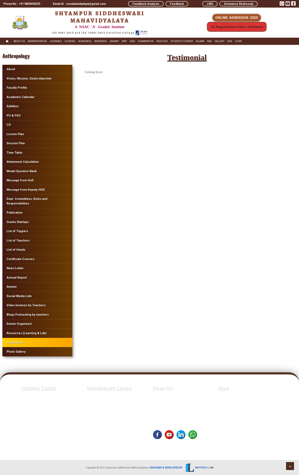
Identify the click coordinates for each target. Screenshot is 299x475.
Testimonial (15, 342)
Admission (100, 41)
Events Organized (19, 324)
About (11, 69)
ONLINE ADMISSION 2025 (236, 18)
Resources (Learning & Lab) (27, 333)
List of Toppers (17, 231)
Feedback (177, 4)
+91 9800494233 (164, 402)
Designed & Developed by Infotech (181, 467)
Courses (70, 41)
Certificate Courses (20, 259)
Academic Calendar (20, 97)
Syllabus (13, 106)
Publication (15, 212)
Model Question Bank (22, 171)
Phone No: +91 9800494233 (21, 3)
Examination (146, 41)
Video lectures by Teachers (26, 305)
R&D (209, 41)
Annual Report (17, 277)
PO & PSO (14, 115)
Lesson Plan (15, 134)
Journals (56, 41)
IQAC (132, 41)
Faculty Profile (17, 87)
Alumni (200, 41)
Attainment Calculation (23, 162)
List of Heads (16, 249)
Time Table (14, 152)
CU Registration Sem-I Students (236, 27)
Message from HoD (20, 180)
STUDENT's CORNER (182, 41)
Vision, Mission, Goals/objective (29, 78)
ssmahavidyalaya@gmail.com (173, 407)
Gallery (219, 41)
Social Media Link (19, 296)
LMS (210, 4)
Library (114, 41)
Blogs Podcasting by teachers (28, 314)
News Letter (15, 268)
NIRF (124, 41)
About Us (19, 41)
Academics (84, 41)
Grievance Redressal (238, 4)
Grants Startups (18, 222)
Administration (37, 41)
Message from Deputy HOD (26, 189)
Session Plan (16, 143)
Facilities (162, 41)
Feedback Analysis (145, 4)
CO (9, 125)
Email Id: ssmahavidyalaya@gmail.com (79, 3)
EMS (229, 41)
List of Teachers (18, 240)
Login (238, 41)
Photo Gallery (16, 351)
